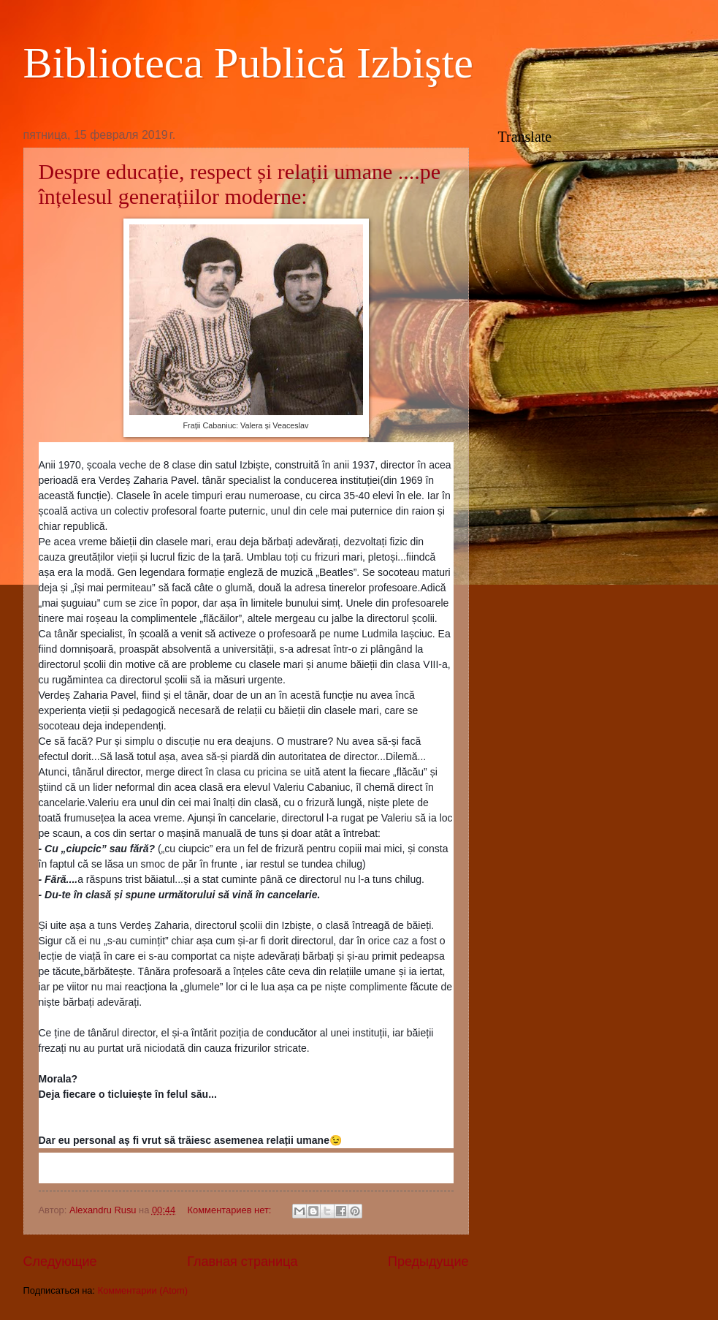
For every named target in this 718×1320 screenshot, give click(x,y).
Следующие (60, 1261)
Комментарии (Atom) (143, 1290)
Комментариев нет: (231, 1210)
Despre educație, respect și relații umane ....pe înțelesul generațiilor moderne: (240, 183)
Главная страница (242, 1261)
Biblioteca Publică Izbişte (248, 63)
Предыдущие (428, 1261)
